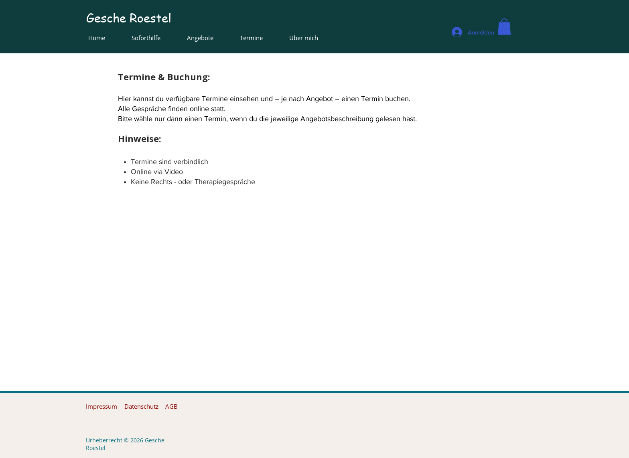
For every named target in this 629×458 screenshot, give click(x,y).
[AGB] (171, 406)
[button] (504, 26)
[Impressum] (101, 406)
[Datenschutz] (141, 406)
